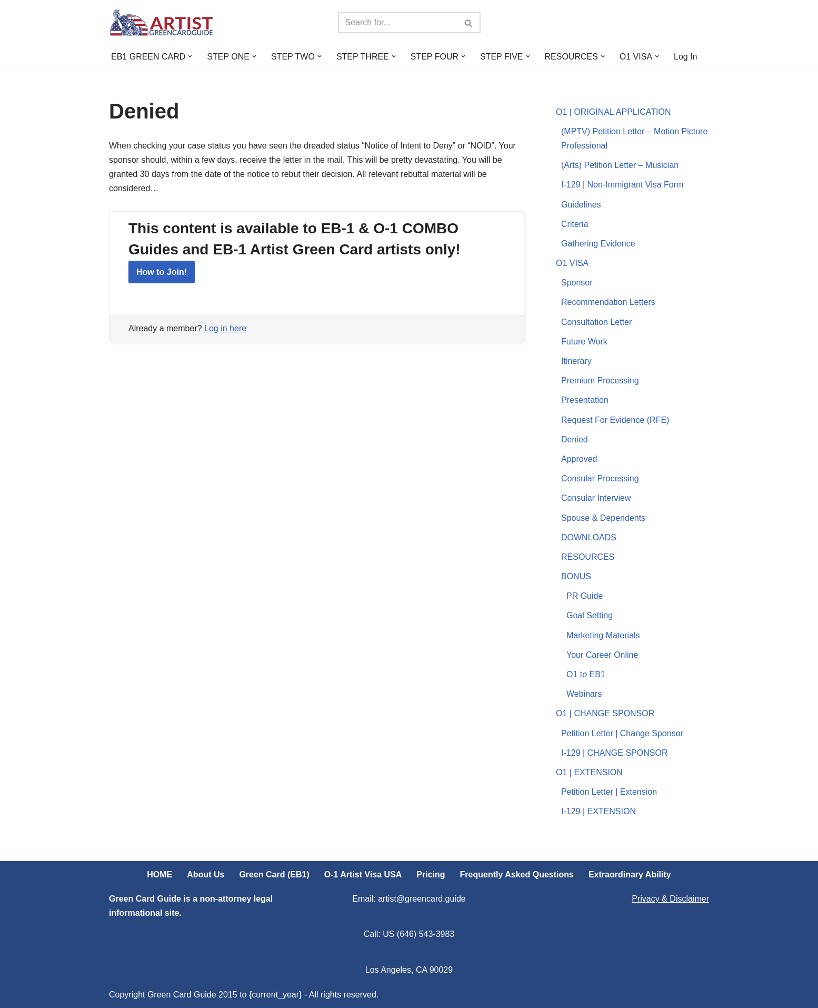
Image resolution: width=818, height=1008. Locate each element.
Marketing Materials (603, 635)
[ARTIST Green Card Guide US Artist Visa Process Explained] (161, 22)
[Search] (397, 22)
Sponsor (577, 282)
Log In (685, 56)
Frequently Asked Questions (517, 874)
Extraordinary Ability (629, 874)
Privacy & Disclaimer (670, 898)
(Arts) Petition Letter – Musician (620, 165)
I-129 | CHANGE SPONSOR (614, 752)
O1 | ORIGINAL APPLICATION (613, 111)
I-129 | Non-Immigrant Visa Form (622, 184)
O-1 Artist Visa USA (363, 874)
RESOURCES (587, 556)
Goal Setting (589, 615)
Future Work (584, 341)
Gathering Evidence (598, 243)
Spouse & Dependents (603, 517)
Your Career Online (602, 654)
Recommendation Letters (608, 302)
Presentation (584, 400)
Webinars (584, 693)
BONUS (576, 576)
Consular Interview (596, 497)
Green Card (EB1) (274, 874)
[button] (190, 56)
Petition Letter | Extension (609, 791)
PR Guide (584, 595)
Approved (579, 458)
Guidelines (581, 204)
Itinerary (576, 361)
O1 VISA (572, 263)
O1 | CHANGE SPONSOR (605, 713)
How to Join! (161, 272)
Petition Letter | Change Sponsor (622, 733)
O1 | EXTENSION (589, 772)
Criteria (574, 224)
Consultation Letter (596, 322)
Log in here (225, 328)
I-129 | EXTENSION (598, 811)
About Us (205, 874)
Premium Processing (600, 380)
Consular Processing (600, 478)
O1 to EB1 (585, 674)
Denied (574, 439)
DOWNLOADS (588, 537)
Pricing (430, 874)
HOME (159, 874)
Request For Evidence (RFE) (615, 420)
